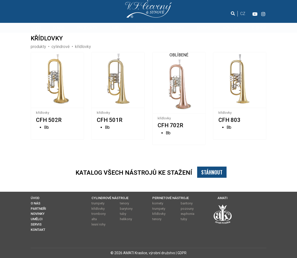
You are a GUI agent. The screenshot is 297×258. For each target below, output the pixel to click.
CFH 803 (229, 120)
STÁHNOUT (211, 172)
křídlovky (42, 113)
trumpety (97, 203)
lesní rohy (98, 224)
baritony (187, 203)
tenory (124, 203)
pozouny (187, 209)
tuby (123, 214)
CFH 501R (109, 120)
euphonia (187, 214)
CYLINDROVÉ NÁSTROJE (109, 198)
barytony (126, 209)
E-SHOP (259, 28)
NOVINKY (175, 28)
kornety (157, 203)
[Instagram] (263, 13)
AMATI (222, 198)
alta (94, 219)
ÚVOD (36, 28)
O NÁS (59, 28)
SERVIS (203, 28)
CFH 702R (170, 125)
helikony (126, 219)
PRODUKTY (87, 28)
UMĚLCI (117, 28)
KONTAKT (231, 28)
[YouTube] (255, 13)
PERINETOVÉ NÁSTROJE (170, 198)
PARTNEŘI (145, 28)
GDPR (182, 253)
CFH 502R (49, 120)
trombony (98, 214)
